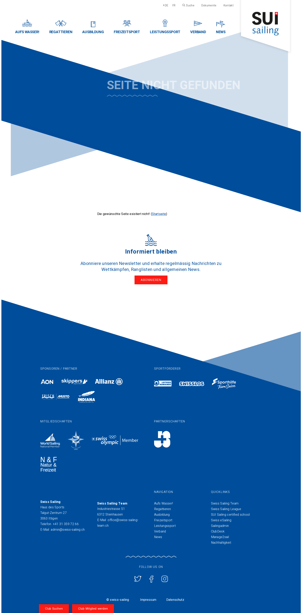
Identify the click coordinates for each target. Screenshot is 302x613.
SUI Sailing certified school (230, 514)
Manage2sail (220, 536)
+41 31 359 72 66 (66, 523)
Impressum (148, 599)
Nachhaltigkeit (221, 542)
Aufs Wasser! (163, 503)
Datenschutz (175, 599)
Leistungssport (165, 525)
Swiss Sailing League (226, 508)
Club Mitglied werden (93, 608)
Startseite (159, 214)
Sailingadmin (220, 525)
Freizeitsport (163, 519)
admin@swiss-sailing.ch (68, 529)
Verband (160, 531)
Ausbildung (162, 514)
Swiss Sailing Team (225, 503)
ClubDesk (218, 531)
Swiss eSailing (221, 519)
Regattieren (162, 508)
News (158, 536)
